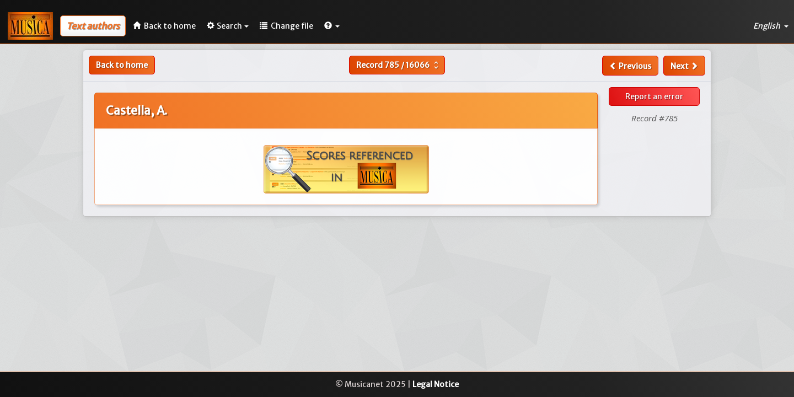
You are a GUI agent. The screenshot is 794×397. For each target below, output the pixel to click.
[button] (332, 26)
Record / (398, 65)
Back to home (122, 65)
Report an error (654, 96)
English (770, 26)
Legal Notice (435, 384)
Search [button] (228, 26)
